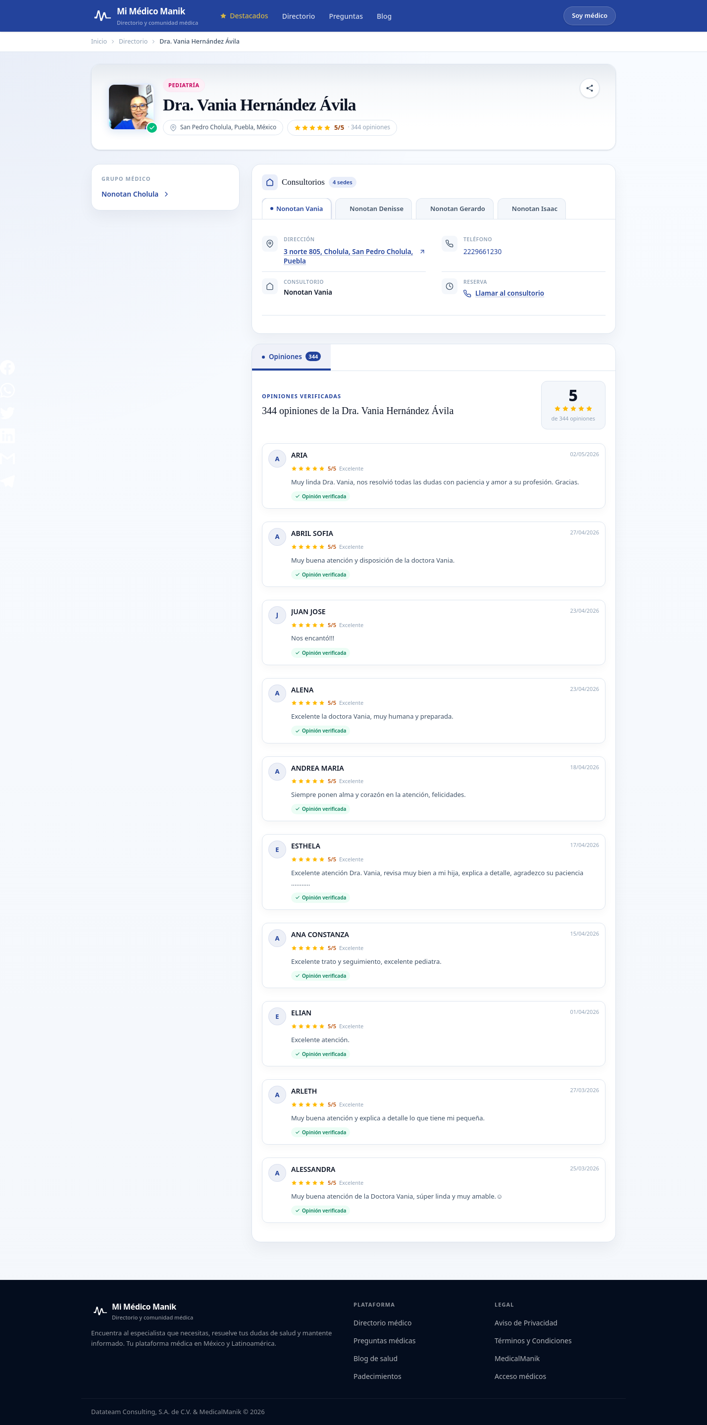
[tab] (296, 208)
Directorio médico (382, 1322)
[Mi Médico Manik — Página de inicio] (144, 15)
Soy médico (589, 15)
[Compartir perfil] (590, 88)
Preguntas (346, 16)
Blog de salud (376, 1358)
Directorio (298, 16)
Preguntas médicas (385, 1340)
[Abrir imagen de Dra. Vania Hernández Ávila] (131, 107)
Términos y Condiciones (533, 1340)
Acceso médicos (520, 1376)
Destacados (244, 15)
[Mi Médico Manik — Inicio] (142, 1311)
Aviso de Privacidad (526, 1322)
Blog (384, 16)
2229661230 (482, 251)
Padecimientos (378, 1376)
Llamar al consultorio (503, 293)
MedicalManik (517, 1358)
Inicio (99, 41)
